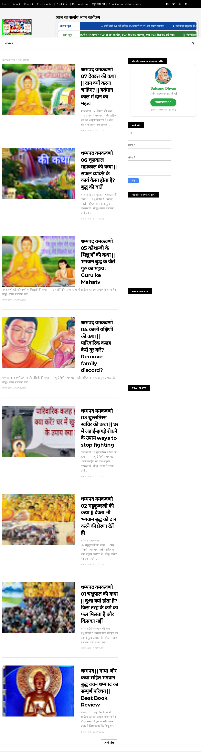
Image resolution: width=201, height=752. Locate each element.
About (16, 4)
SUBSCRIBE (163, 102)
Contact (28, 4)
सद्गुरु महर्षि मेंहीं (98, 4)
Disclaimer (63, 4)
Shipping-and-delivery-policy (125, 4)
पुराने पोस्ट (109, 742)
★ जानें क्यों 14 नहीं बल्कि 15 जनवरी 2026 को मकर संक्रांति (134, 26)
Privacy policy (45, 4)
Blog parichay (80, 4)
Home (5, 4)
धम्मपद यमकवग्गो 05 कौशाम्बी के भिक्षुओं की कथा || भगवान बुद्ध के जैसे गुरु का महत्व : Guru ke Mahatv (98, 261)
